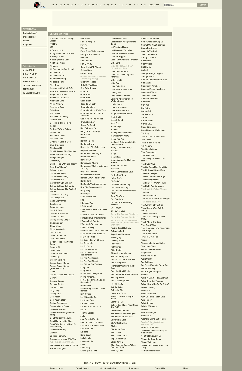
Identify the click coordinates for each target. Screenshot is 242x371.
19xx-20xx (153, 4)
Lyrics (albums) (30, 33)
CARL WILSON (30, 78)
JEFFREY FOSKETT (32, 85)
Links (185, 368)
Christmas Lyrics (108, 368)
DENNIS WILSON (31, 81)
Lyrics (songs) (29, 37)
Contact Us (160, 368)
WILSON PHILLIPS (31, 93)
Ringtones (28, 44)
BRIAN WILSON (30, 74)
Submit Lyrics (82, 368)
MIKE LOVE (28, 89)
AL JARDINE (29, 70)
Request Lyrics (56, 368)
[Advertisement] (110, 18)
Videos (26, 41)
